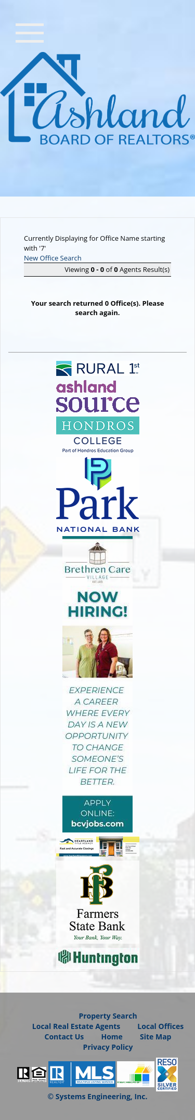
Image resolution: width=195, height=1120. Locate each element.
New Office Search (53, 258)
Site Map (155, 1036)
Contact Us (64, 1036)
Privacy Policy (108, 1047)
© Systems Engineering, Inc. (98, 1096)
